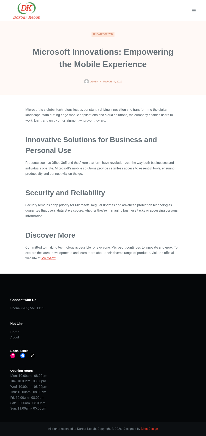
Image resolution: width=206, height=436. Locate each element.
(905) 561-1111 (32, 308)
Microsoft (48, 258)
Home (14, 332)
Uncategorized (103, 34)
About (14, 337)
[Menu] (194, 10)
